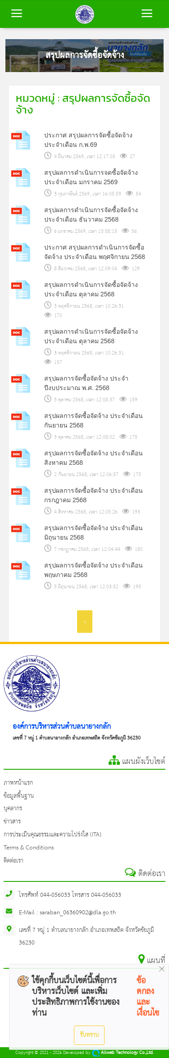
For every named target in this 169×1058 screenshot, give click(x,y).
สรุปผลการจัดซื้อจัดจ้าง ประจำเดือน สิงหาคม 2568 (93, 458)
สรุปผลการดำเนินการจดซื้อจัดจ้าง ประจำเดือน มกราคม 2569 (91, 177)
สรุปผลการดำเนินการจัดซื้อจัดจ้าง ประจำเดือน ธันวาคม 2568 (91, 214)
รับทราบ (89, 1035)
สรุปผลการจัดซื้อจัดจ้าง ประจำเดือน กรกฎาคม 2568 (93, 495)
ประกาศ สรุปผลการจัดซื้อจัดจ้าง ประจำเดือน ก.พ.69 (88, 140)
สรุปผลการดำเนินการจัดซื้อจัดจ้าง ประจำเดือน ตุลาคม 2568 (91, 289)
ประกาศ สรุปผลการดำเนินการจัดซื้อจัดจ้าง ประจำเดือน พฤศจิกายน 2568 (94, 252)
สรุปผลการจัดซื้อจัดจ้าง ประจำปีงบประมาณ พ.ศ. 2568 (86, 383)
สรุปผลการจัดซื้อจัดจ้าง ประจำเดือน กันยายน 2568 (93, 420)
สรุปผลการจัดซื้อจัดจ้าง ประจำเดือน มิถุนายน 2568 (93, 532)
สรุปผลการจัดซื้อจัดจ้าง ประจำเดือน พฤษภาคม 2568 (93, 570)
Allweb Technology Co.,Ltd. (123, 1053)
